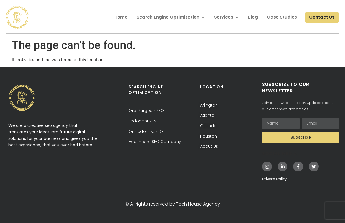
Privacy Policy (274, 179)
